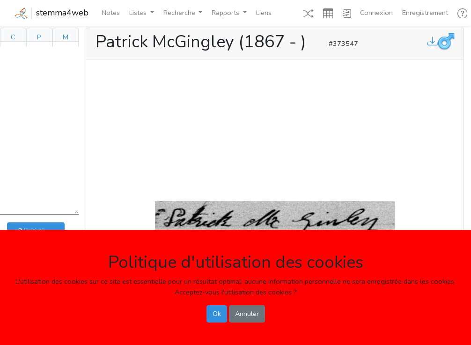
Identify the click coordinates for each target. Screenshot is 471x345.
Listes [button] (138, 12)
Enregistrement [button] (425, 12)
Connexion (376, 12)
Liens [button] (264, 12)
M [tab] (65, 37)
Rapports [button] (226, 12)
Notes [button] (111, 12)
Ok (217, 313)
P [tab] (39, 37)
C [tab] (13, 37)
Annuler (247, 313)
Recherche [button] (180, 12)
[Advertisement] (275, 128)
